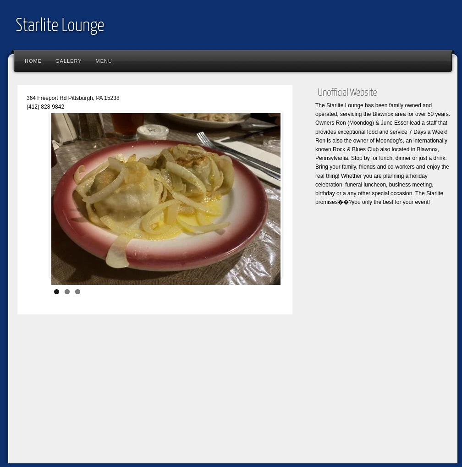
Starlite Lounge (60, 26)
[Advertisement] (233, 397)
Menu (104, 61)
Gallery (68, 61)
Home (33, 61)
